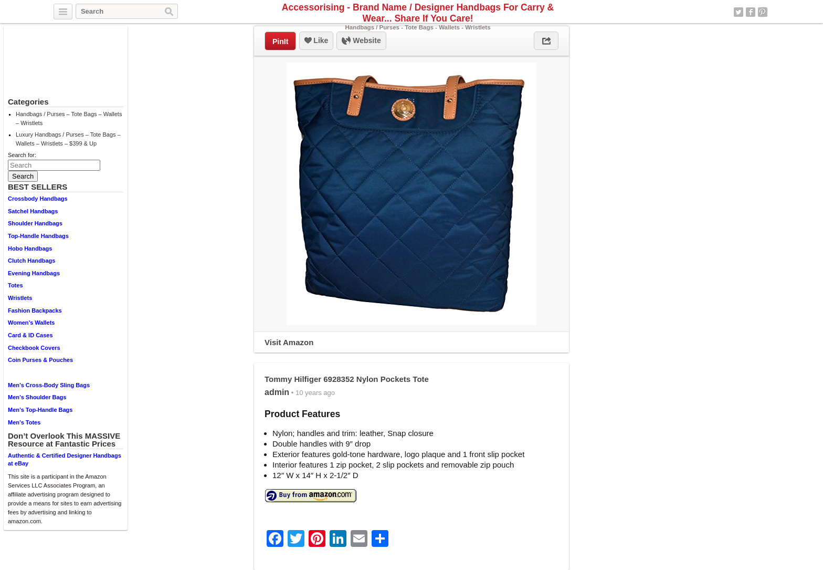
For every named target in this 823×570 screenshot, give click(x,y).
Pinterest (762, 12)
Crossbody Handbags (38, 198)
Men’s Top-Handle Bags (40, 410)
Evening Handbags (34, 273)
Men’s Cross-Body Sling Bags (49, 385)
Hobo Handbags (30, 248)
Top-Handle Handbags (38, 236)
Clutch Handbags (31, 260)
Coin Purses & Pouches (40, 360)
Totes (15, 285)
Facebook (750, 12)
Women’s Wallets (31, 322)
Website (361, 41)
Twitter (738, 12)
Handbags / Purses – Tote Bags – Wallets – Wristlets (69, 118)
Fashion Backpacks (35, 310)
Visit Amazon (289, 342)
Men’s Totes (24, 422)
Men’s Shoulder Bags (37, 397)
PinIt (280, 41)
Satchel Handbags (33, 211)
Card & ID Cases (30, 335)
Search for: (22, 155)
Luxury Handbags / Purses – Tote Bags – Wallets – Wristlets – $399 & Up (68, 139)
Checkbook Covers (34, 348)
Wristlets (20, 298)
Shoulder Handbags (35, 223)
